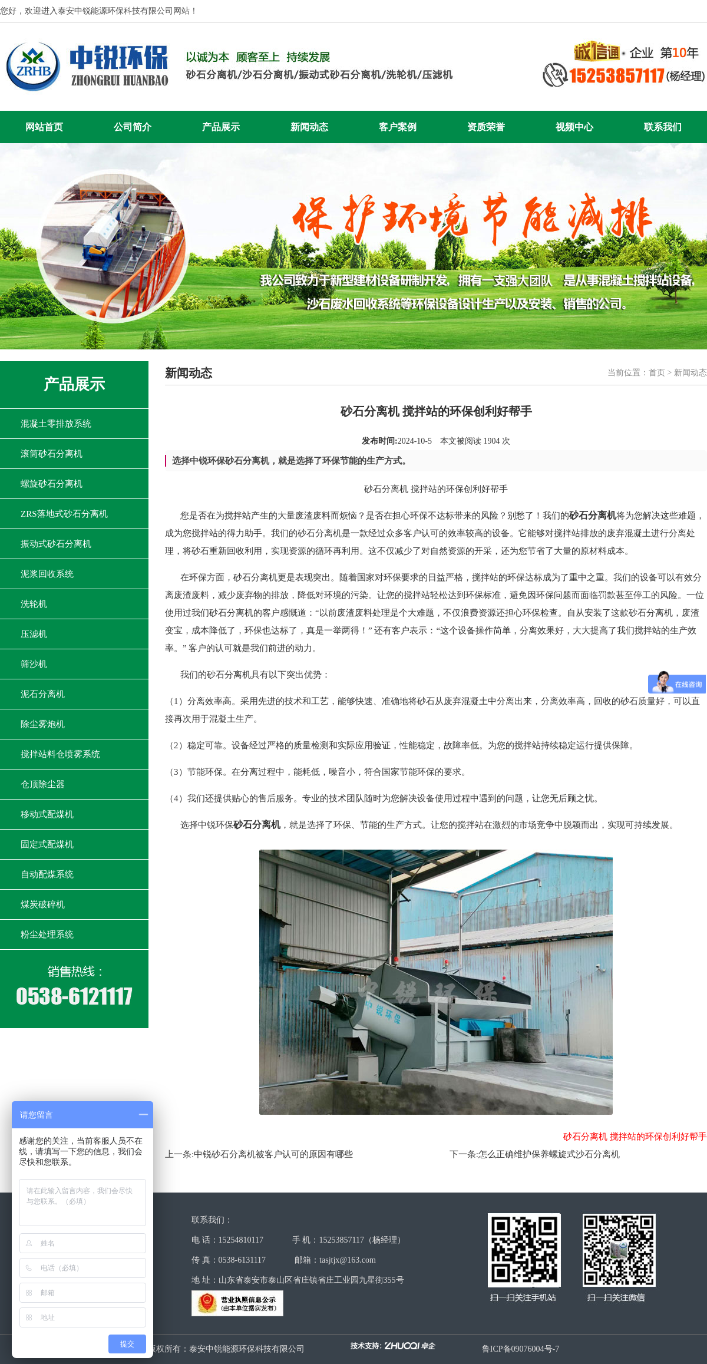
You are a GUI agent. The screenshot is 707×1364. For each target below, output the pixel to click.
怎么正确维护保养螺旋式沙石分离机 (549, 1154)
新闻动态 (309, 127)
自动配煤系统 (47, 874)
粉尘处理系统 (47, 934)
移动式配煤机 (47, 814)
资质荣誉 (486, 127)
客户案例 (398, 127)
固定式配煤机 (47, 844)
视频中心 (574, 127)
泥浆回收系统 (47, 574)
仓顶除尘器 (43, 784)
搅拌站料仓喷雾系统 (60, 754)
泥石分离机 (43, 694)
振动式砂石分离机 (56, 544)
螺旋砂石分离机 (51, 483)
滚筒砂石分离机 (51, 453)
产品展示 (221, 127)
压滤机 (34, 634)
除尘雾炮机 (43, 724)
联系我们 (663, 127)
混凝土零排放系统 (56, 423)
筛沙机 (34, 664)
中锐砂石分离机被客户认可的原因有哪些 (273, 1154)
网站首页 (44, 127)
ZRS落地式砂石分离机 (64, 513)
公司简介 (132, 127)
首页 (657, 372)
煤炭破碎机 (43, 904)
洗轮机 (34, 604)
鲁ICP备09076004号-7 (520, 1349)
